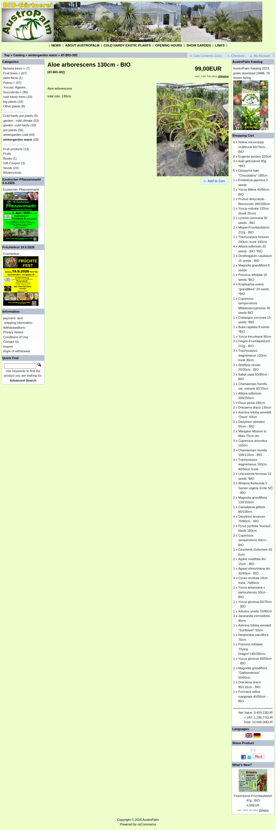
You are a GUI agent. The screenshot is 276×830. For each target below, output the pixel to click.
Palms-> (9, 82)
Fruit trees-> (11, 73)
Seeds (7, 168)
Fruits (7, 153)
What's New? (242, 765)
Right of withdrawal (16, 351)
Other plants (11, 106)
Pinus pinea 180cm (251, 403)
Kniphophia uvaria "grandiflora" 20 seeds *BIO (253, 289)
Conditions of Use (15, 337)
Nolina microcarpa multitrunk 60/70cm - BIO (252, 146)
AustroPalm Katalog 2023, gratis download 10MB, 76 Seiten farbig (251, 73)
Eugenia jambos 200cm (254, 156)
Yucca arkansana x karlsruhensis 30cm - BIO (252, 592)
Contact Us (11, 341)
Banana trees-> (14, 68)
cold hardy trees (14, 96)
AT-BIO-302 (69, 55)
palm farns (10, 78)
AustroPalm (151, 819)
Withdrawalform (14, 327)
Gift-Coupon (11, 163)
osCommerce (146, 824)
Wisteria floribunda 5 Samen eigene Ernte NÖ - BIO (255, 487)
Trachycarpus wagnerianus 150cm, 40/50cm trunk (253, 464)
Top (6, 55)
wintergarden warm (42, 55)
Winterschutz (12, 172)
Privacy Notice (13, 332)
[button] (206, 56)
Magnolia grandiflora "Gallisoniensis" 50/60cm (252, 672)
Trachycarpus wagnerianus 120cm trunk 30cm (252, 355)
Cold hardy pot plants (18, 115)
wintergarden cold (15, 134)
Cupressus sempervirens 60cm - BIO (253, 540)
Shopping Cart (243, 135)
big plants (10, 101)
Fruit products (12, 149)
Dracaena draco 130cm (254, 407)
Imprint (8, 346)
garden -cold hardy (16, 125)
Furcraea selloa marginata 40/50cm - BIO (252, 696)
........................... (15, 111)
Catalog (19, 55)
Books (7, 158)
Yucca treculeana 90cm (254, 336)
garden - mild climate (17, 120)
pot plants (10, 130)
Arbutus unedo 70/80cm (255, 611)
